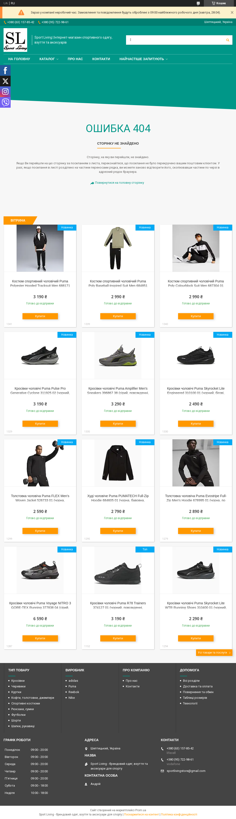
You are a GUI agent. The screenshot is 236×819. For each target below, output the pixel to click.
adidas (73, 680)
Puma (72, 686)
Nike (72, 697)
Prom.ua (140, 810)
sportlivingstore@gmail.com (186, 771)
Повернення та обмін (198, 692)
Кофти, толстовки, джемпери (32, 697)
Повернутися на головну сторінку (119, 182)
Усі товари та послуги (212, 652)
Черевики (18, 686)
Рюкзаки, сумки (22, 709)
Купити (40, 316)
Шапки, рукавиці (23, 726)
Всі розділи (191, 680)
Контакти (101, 59)
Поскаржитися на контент (141, 814)
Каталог (47, 59)
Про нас (75, 59)
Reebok (74, 692)
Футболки (18, 715)
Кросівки (18, 680)
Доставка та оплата (198, 686)
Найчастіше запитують (141, 59)
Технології (190, 703)
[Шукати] (227, 40)
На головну (19, 59)
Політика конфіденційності (179, 814)
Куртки (16, 692)
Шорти (16, 720)
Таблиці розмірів (195, 697)
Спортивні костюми (25, 703)
